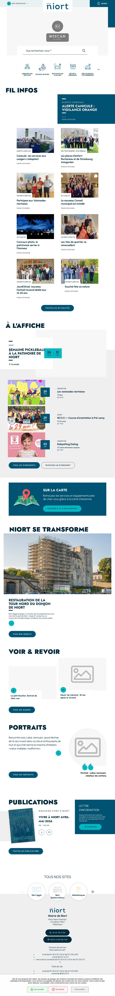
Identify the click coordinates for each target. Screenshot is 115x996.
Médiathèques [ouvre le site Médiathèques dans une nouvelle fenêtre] (78, 893)
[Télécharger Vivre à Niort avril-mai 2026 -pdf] (41, 830)
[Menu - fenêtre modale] (102, 3)
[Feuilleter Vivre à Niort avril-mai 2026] (49, 830)
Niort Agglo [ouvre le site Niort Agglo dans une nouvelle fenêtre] (37, 893)
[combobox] (51, 51)
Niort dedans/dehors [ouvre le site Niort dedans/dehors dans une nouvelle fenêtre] (57, 894)
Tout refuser (58, 989)
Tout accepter (37, 989)
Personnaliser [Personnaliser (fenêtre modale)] (80, 990)
